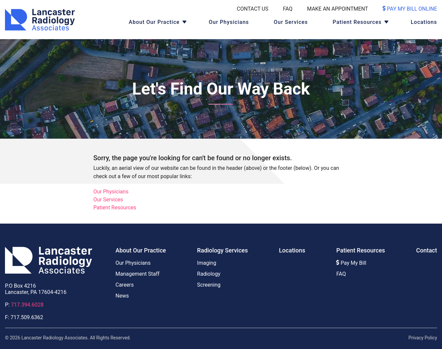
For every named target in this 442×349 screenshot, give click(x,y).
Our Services (291, 22)
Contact (426, 250)
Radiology (208, 274)
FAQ (287, 9)
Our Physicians (229, 22)
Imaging (206, 263)
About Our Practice (154, 22)
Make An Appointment (337, 9)
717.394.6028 (27, 305)
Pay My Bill (351, 263)
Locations (424, 22)
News (122, 296)
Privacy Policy (423, 337)
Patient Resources (357, 22)
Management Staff (137, 274)
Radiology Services (222, 250)
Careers (124, 285)
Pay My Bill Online (410, 9)
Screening (209, 285)
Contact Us (252, 9)
